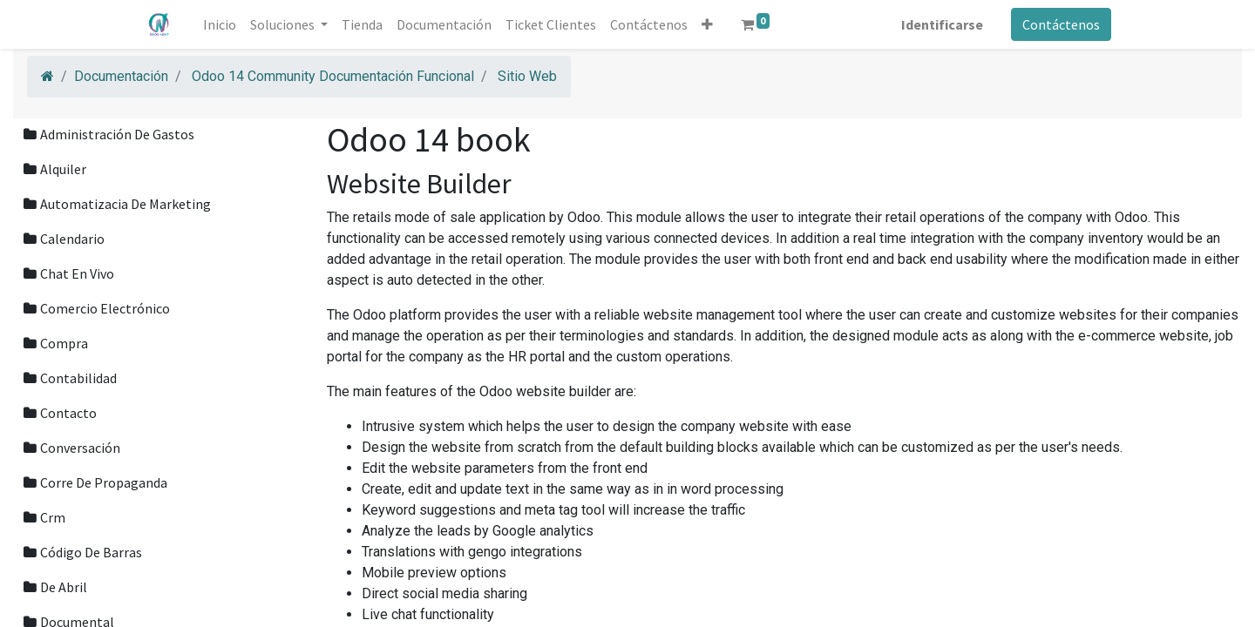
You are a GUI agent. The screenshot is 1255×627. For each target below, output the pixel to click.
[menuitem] (219, 24)
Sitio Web (527, 76)
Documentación (121, 76)
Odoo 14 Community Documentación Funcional (333, 76)
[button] (707, 24)
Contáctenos (1061, 24)
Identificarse (942, 24)
